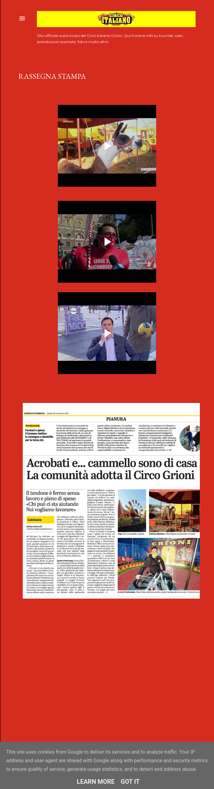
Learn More (96, 781)
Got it (130, 781)
